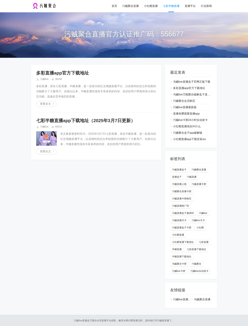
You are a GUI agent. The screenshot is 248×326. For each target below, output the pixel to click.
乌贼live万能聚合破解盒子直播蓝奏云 (196, 94)
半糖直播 (177, 249)
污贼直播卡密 (199, 184)
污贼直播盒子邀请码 (183, 213)
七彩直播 (204, 242)
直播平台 (190, 5)
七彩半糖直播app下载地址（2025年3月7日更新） (85, 120)
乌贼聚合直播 (202, 299)
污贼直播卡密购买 (181, 198)
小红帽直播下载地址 (183, 242)
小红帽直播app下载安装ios (189, 139)
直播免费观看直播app (186, 113)
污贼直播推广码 (180, 205)
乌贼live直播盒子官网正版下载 (191, 81)
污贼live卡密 (178, 271)
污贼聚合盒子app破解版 (188, 132)
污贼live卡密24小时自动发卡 (190, 119)
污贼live (203, 213)
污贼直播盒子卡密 (181, 227)
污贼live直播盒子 (183, 299)
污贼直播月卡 (179, 220)
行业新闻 (206, 5)
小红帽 (200, 227)
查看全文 (45, 103)
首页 (114, 5)
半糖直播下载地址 (181, 256)
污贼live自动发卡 (199, 271)
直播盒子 (177, 176)
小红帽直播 (151, 5)
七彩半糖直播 (171, 5)
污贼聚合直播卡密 (181, 191)
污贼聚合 (196, 263)
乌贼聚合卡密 (179, 263)
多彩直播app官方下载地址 (62, 73)
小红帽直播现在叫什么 (187, 126)
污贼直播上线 (179, 184)
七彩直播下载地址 (196, 249)
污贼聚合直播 (130, 5)
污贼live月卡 (198, 220)
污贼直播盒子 (179, 169)
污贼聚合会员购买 (184, 100)
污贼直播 (192, 176)
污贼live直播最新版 (185, 107)
